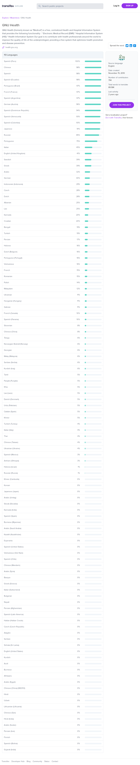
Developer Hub (17, 761)
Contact (55, 761)
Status (46, 761)
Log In (116, 5)
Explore (5, 18)
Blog (28, 761)
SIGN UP (129, 6)
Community (37, 761)
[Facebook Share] (135, 46)
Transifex (5, 761)
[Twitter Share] (127, 46)
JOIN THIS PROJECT (122, 105)
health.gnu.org (11, 47)
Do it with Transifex (114, 118)
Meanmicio (14, 18)
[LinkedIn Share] (131, 46)
